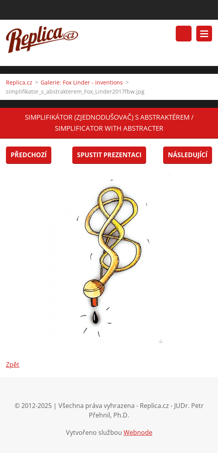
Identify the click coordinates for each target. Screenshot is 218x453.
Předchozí (29, 154)
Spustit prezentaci (109, 154)
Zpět (12, 364)
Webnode (138, 432)
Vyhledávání (184, 33)
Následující (187, 154)
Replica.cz (19, 82)
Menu (204, 33)
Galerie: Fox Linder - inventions (82, 82)
